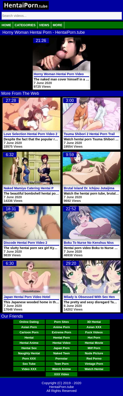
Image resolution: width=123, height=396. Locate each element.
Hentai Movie (94, 343)
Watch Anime (61, 369)
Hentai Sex (29, 348)
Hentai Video (62, 343)
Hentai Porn (61, 337)
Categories (25, 25)
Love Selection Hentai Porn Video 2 (30, 134)
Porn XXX (29, 358)
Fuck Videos (94, 332)
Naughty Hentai (29, 353)
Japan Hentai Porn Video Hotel (27, 297)
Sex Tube (29, 363)
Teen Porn (61, 363)
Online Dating (29, 322)
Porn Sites (61, 322)
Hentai (29, 337)
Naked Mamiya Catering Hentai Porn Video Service (42, 188)
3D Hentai (94, 322)
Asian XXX (93, 327)
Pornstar (61, 358)
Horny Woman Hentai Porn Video (59, 74)
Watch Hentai (94, 369)
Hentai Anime (29, 343)
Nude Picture (94, 353)
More (57, 25)
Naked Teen (61, 353)
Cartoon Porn (28, 332)
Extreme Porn (61, 332)
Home (6, 25)
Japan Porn (61, 348)
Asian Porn (29, 327)
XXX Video (61, 374)
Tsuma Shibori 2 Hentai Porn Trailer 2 (92, 134)
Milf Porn (94, 348)
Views (44, 25)
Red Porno (94, 358)
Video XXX (29, 369)
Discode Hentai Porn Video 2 (25, 242)
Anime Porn (61, 327)
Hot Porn (94, 337)
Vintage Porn (94, 363)
